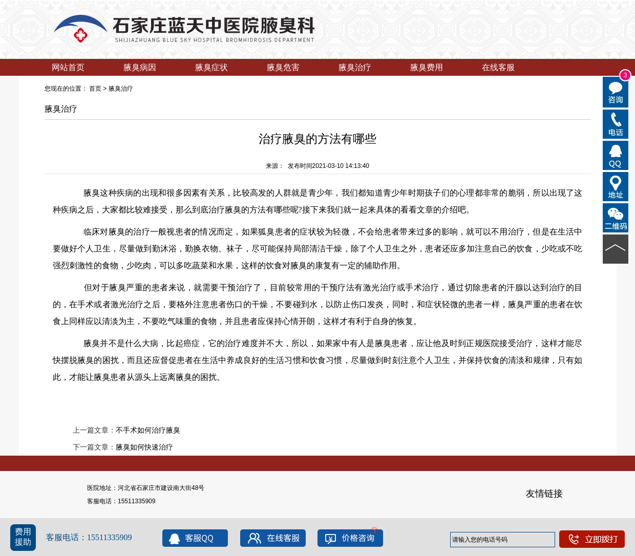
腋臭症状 (211, 67)
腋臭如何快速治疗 (144, 447)
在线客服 (498, 67)
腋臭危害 (283, 67)
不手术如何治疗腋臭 (148, 430)
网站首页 (68, 67)
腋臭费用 (426, 67)
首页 (95, 88)
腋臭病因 (139, 67)
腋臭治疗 (354, 67)
